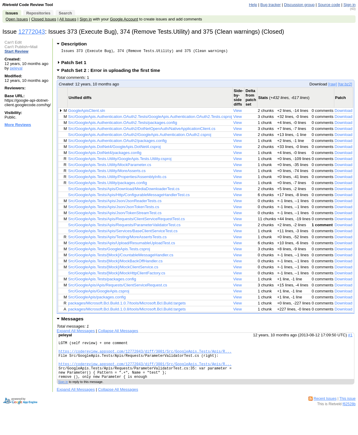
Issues (12, 13)
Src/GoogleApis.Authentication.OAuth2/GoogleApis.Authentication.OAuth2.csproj (139, 136)
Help (253, 4)
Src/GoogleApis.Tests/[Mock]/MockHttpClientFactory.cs (116, 275)
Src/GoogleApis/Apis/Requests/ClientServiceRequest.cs (117, 287)
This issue (347, 408)
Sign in (349, 4)
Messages (72, 320)
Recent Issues (325, 408)
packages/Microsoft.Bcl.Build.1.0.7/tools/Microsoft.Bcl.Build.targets (127, 305)
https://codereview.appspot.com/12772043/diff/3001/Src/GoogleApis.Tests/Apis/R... (145, 355)
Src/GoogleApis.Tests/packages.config (102, 281)
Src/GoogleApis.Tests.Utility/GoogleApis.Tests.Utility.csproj (119, 160)
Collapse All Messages (118, 332)
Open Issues (17, 19)
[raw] (332, 86)
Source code (329, 4)
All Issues (67, 19)
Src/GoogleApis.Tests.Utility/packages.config (107, 184)
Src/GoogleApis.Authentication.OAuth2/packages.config (117, 142)
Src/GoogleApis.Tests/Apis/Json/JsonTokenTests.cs (113, 208)
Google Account (124, 19)
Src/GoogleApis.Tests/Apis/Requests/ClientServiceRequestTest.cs (126, 220)
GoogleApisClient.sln (86, 112)
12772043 (31, 31)
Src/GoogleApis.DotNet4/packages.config (104, 154)
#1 (350, 337)
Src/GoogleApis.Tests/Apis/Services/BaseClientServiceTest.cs (122, 232)
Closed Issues (43, 19)
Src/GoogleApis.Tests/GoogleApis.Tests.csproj (109, 250)
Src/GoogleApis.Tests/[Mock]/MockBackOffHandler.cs (115, 263)
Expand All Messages (76, 332)
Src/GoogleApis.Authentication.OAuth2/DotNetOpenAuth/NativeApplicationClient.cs (141, 130)
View (237, 112)
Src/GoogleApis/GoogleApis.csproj (98, 293)
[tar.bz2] (345, 86)
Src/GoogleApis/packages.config (97, 299)
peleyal (16, 68)
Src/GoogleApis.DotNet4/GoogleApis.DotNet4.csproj (114, 148)
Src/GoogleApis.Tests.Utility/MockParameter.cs (109, 166)
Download (343, 112)
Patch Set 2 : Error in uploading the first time (112, 72)
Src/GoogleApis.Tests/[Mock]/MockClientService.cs (113, 269)
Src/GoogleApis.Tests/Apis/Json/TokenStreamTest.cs (115, 214)
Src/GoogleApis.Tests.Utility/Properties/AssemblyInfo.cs (117, 178)
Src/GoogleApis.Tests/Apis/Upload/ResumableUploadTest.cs (121, 244)
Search (65, 13)
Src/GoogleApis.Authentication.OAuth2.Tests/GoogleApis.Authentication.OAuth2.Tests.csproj (150, 118)
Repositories (38, 13)
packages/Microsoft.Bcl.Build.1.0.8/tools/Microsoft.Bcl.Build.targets (127, 311)
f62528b (349, 414)
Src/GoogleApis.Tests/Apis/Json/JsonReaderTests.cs (115, 202)
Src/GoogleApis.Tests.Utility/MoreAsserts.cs (107, 172)
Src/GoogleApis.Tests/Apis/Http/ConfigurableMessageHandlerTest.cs (129, 196)
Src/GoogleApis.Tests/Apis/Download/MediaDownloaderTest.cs (124, 190)
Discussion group (299, 4)
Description (74, 43)
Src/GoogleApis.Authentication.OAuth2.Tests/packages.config (122, 124)
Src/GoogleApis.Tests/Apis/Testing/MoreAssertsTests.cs (117, 238)
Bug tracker (270, 4)
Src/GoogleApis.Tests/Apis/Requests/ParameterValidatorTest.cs (124, 226)
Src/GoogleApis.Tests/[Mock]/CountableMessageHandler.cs (120, 257)
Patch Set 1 (75, 64)
